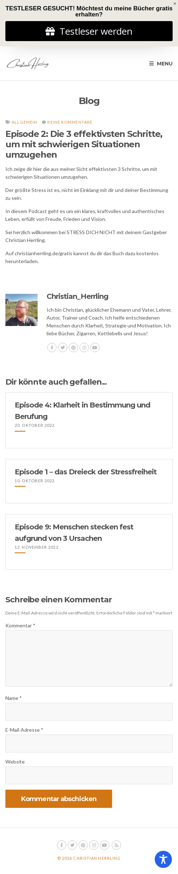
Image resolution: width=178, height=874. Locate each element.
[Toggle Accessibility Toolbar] (163, 859)
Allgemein (24, 122)
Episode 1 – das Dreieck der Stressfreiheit (86, 472)
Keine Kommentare (69, 122)
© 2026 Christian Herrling (89, 858)
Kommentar (20, 625)
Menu (161, 63)
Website (15, 762)
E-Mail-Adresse (24, 730)
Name (13, 698)
